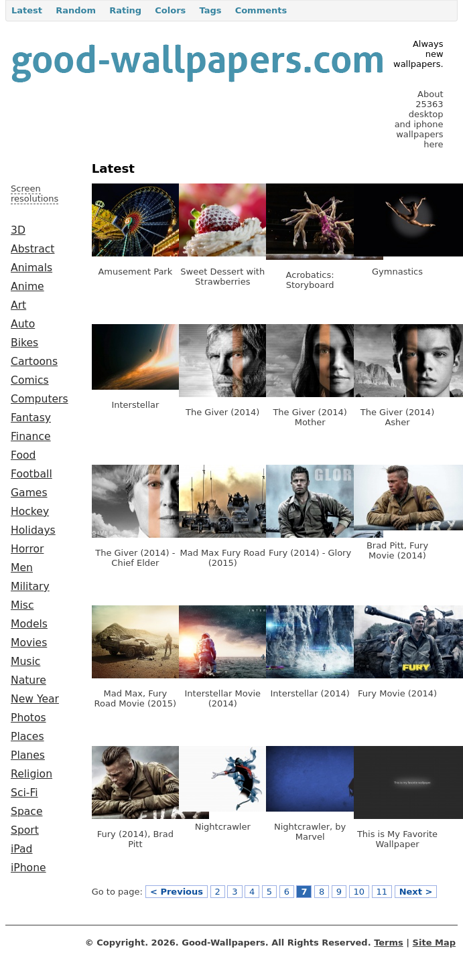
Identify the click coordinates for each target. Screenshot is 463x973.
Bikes (24, 343)
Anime (27, 287)
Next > (416, 892)
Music (25, 662)
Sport (25, 830)
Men (22, 568)
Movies (29, 643)
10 (359, 892)
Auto (23, 324)
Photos (28, 718)
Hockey (30, 512)
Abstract (32, 249)
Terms (388, 943)
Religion (31, 774)
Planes (28, 755)
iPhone (28, 868)
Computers (39, 399)
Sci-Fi (24, 793)
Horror (27, 549)
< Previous (176, 892)
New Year (35, 699)
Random (76, 10)
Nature (28, 680)
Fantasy (31, 418)
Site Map (434, 943)
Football (31, 474)
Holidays (33, 530)
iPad (22, 849)
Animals (31, 268)
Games (29, 493)
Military (30, 587)
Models (29, 624)
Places (27, 737)
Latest (26, 10)
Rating (125, 10)
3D (18, 230)
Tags (210, 10)
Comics (30, 380)
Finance (31, 437)
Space (27, 812)
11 (382, 892)
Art (18, 305)
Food (23, 455)
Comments (261, 10)
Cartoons (34, 362)
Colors (170, 10)
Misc (22, 605)
